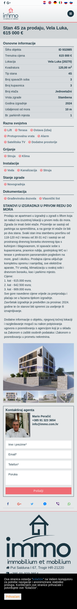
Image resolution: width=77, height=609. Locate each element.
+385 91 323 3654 (43, 420)
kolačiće (38, 579)
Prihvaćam (13, 596)
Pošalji (38, 490)
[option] (12, 396)
